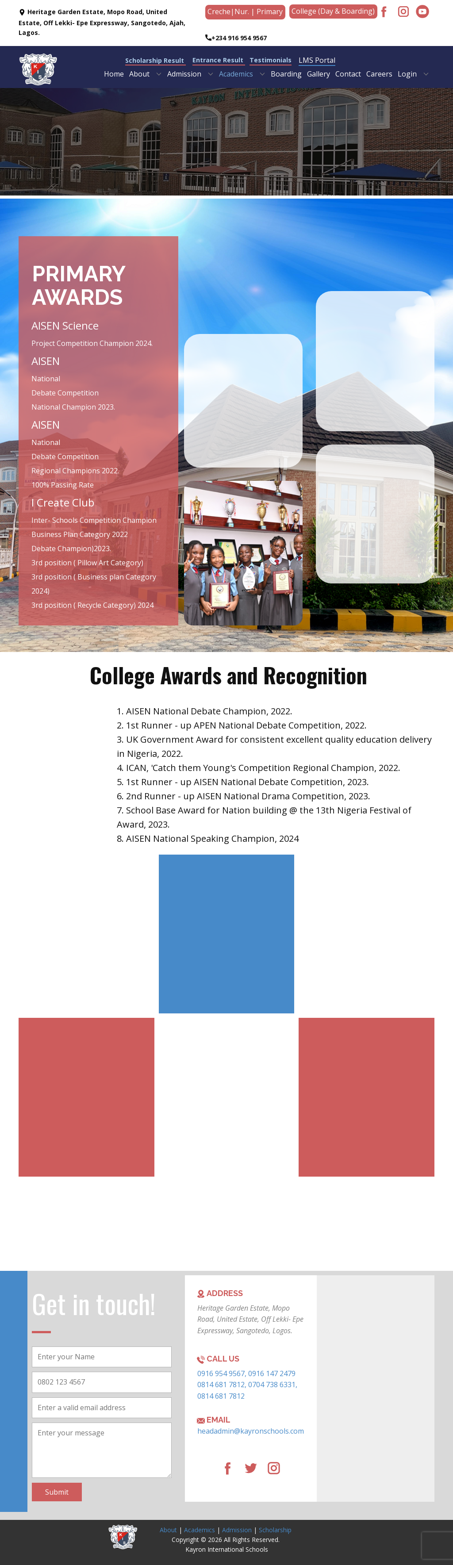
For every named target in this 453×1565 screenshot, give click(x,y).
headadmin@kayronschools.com (250, 1431)
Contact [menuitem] (348, 74)
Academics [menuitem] (236, 74)
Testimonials (271, 60)
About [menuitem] (139, 74)
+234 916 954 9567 (236, 38)
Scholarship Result (155, 60)
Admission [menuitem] (184, 74)
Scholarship (275, 1530)
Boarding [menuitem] (286, 74)
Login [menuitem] (407, 74)
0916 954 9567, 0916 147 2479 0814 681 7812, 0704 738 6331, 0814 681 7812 (247, 1385)
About (168, 1530)
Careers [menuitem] (379, 74)
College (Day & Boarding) (333, 11)
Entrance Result (218, 60)
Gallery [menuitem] (318, 74)
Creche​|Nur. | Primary (245, 11)
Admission (237, 1530)
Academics (199, 1530)
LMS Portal (317, 60)
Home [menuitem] (114, 74)
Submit (57, 1492)
